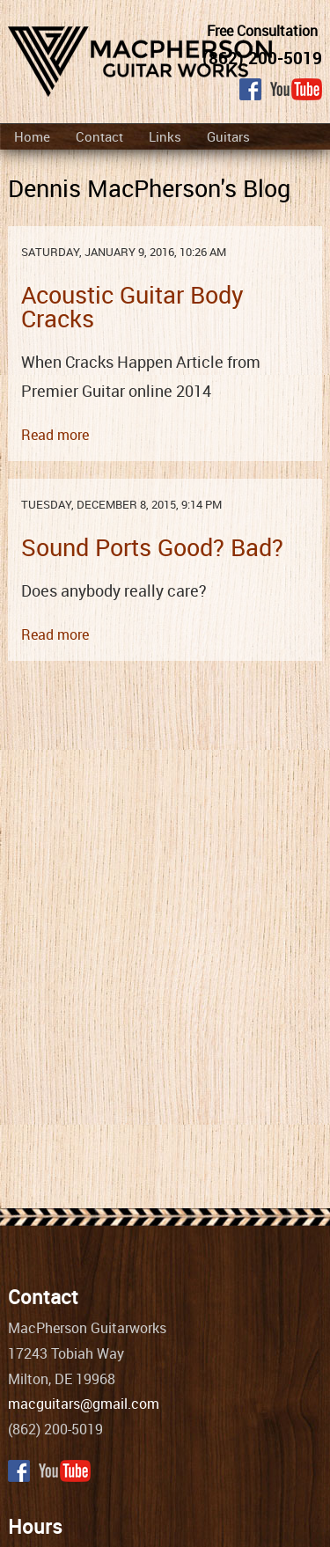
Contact (99, 136)
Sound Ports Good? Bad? (152, 547)
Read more (55, 434)
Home (32, 136)
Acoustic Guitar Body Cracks (132, 306)
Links (165, 136)
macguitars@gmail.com (83, 1403)
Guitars (228, 136)
